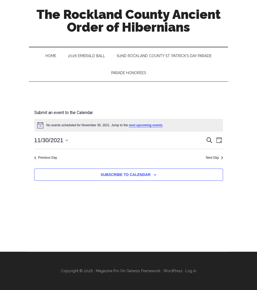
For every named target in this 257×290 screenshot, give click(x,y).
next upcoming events (145, 125)
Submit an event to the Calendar (63, 112)
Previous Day (45, 157)
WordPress (172, 271)
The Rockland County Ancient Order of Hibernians (128, 21)
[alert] (128, 125)
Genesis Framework (143, 271)
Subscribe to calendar (126, 175)
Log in (190, 271)
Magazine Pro (107, 271)
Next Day (214, 157)
